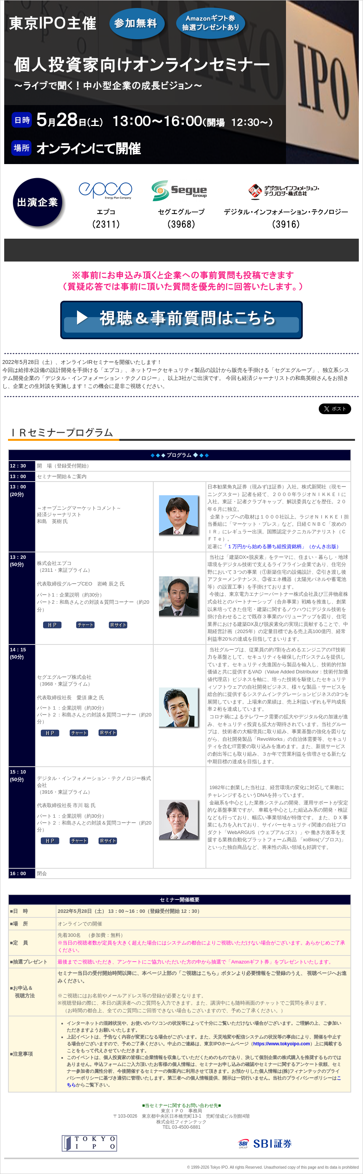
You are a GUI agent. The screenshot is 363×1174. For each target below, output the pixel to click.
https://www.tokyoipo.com (281, 1043)
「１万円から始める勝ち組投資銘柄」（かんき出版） (281, 546)
